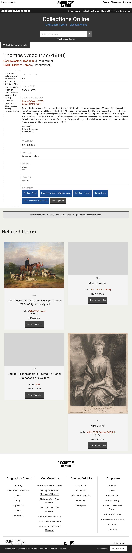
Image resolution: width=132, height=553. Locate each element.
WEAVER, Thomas (37, 311)
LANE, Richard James (17, 64)
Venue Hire (18, 516)
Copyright (112, 529)
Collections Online (91, 11)
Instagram (81, 505)
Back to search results (15, 45)
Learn (18, 495)
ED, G (37, 384)
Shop (18, 511)
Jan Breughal (97, 283)
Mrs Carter (98, 425)
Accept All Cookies (118, 549)
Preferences (102, 549)
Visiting (18, 485)
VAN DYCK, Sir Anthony (101, 289)
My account (116, 2)
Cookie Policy (65, 549)
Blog (18, 500)
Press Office (112, 495)
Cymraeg (127, 2)
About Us (112, 485)
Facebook (81, 500)
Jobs (112, 490)
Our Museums (8, 2)
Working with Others (112, 514)
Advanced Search (66, 39)
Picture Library (112, 500)
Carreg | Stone (100, 193)
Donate (106, 2)
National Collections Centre (113, 11)
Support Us (18, 505)
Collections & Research (15, 11)
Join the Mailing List (81, 495)
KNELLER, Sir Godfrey (96, 432)
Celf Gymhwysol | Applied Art (35, 201)
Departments (74, 11)
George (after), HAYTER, (19, 60)
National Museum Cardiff (49, 485)
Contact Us (80, 485)
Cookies (112, 524)
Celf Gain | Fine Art (82, 193)
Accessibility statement (112, 519)
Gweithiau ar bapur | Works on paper (55, 193)
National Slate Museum (49, 516)
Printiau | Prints (30, 193)
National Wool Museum (49, 521)
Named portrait (58, 201)
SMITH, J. (111, 432)
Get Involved (81, 490)
